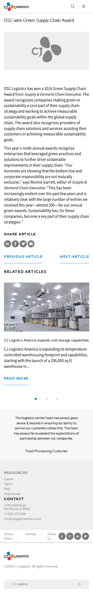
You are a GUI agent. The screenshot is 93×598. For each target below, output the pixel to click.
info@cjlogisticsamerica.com (22, 519)
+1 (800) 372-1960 (15, 514)
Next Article (74, 257)
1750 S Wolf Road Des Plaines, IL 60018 (17, 507)
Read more (16, 378)
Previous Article (23, 257)
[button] (36, 399)
